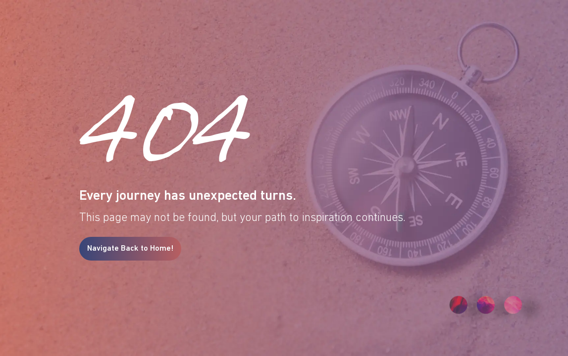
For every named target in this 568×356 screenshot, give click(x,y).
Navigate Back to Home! (130, 249)
